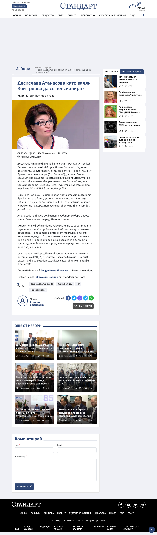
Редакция (45, 530)
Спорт (131, 517)
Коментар (21, 460)
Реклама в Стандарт (78, 531)
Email (60, 448)
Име (17, 448)
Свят (60, 15)
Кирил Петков (65, 287)
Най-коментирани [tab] (131, 71)
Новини (16, 15)
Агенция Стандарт (37, 307)
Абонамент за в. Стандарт (131, 531)
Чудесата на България (112, 15)
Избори (49, 67)
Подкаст (61, 517)
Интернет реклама (58, 531)
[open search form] (143, 15)
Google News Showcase (55, 270)
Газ (78, 287)
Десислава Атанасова (42, 287)
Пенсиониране (38, 293)
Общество (48, 15)
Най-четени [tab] (111, 71)
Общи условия (28, 531)
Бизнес (72, 15)
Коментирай (83, 309)
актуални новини (47, 280)
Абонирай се (19, 6)
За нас (17, 531)
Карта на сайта (111, 531)
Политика (31, 15)
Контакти (99, 530)
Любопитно (87, 15)
